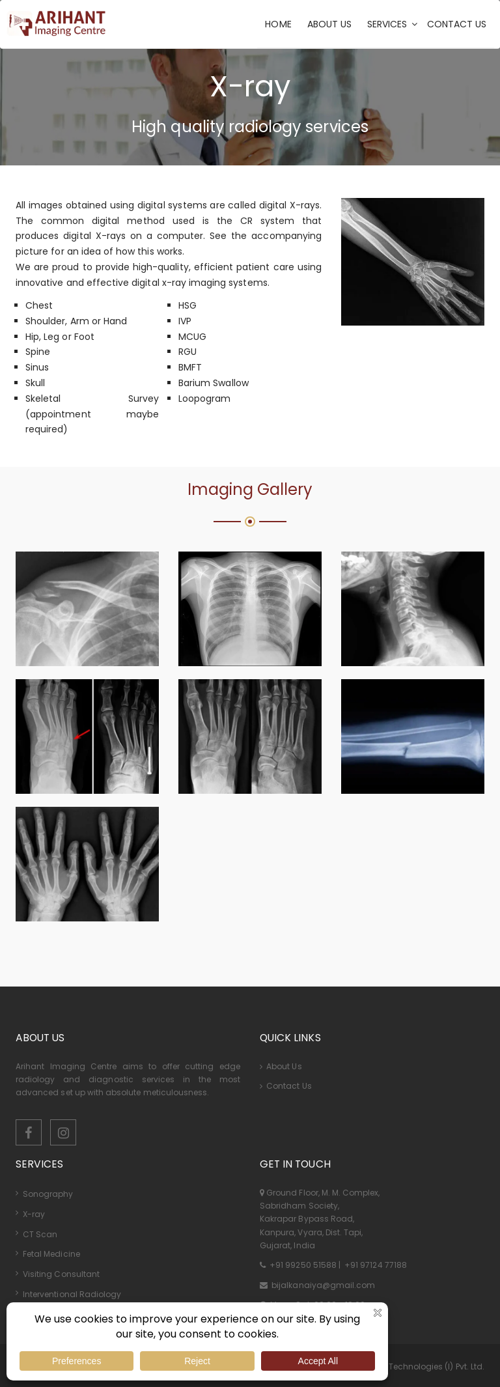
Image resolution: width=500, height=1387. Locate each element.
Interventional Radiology (72, 1294)
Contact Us (286, 1085)
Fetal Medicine (51, 1253)
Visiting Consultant (61, 1274)
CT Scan (40, 1234)
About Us (281, 1066)
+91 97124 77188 (374, 1264)
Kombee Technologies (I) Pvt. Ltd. (419, 1366)
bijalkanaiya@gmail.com (322, 1285)
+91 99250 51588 (303, 1264)
